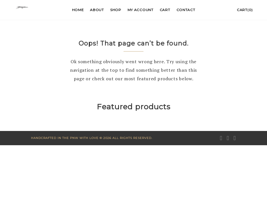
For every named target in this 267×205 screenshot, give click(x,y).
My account (140, 10)
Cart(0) (245, 10)
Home (78, 10)
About (97, 10)
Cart (165, 10)
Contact (185, 10)
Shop (115, 10)
